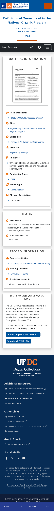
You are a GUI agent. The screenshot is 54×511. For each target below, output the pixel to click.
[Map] (47, 506)
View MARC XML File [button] (18, 341)
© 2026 (27, 500)
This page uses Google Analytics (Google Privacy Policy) (27, 486)
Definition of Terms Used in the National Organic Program (27, 130)
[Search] (20, 506)
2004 (13, 179)
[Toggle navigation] (48, 6)
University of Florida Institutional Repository (30, 263)
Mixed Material (17, 189)
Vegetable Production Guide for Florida (27, 142)
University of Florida (19, 273)
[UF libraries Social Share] (31, 47)
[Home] (7, 506)
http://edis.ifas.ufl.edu (27, 28)
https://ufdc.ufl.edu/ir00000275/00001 (27, 117)
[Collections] (34, 506)
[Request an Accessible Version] (39, 47)
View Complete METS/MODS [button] (23, 334)
